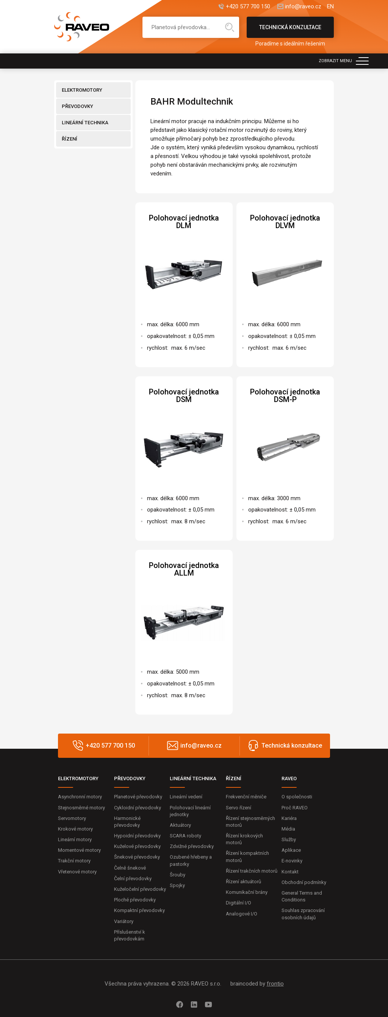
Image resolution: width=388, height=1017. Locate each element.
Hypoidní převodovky (137, 836)
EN (330, 6)
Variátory (123, 921)
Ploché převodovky (135, 900)
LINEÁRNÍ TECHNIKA (85, 122)
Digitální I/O (238, 903)
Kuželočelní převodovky (140, 889)
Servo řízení (238, 807)
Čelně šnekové (130, 868)
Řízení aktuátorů (243, 881)
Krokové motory (75, 829)
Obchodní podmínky (304, 882)
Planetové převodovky (138, 797)
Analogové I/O (241, 914)
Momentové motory (79, 850)
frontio (275, 983)
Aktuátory (180, 825)
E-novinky (292, 861)
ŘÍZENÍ (69, 139)
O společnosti (297, 797)
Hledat (229, 27)
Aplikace (291, 850)
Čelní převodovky (133, 878)
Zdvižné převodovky (192, 846)
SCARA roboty (185, 836)
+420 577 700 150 (248, 6)
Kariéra (289, 818)
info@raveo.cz (303, 6)
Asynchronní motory (80, 797)
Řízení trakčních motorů (251, 871)
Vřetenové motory (77, 872)
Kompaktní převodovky (139, 910)
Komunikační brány (247, 892)
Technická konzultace (290, 31)
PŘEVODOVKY (77, 106)
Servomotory (72, 818)
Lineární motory (75, 839)
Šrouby (177, 875)
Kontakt (290, 872)
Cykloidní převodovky (137, 807)
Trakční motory (74, 861)
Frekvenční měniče (246, 797)
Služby (289, 839)
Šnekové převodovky (137, 857)
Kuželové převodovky (137, 846)
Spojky (177, 885)
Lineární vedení (186, 797)
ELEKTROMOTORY (82, 90)
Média (288, 829)
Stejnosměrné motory (81, 807)
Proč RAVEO (295, 807)
